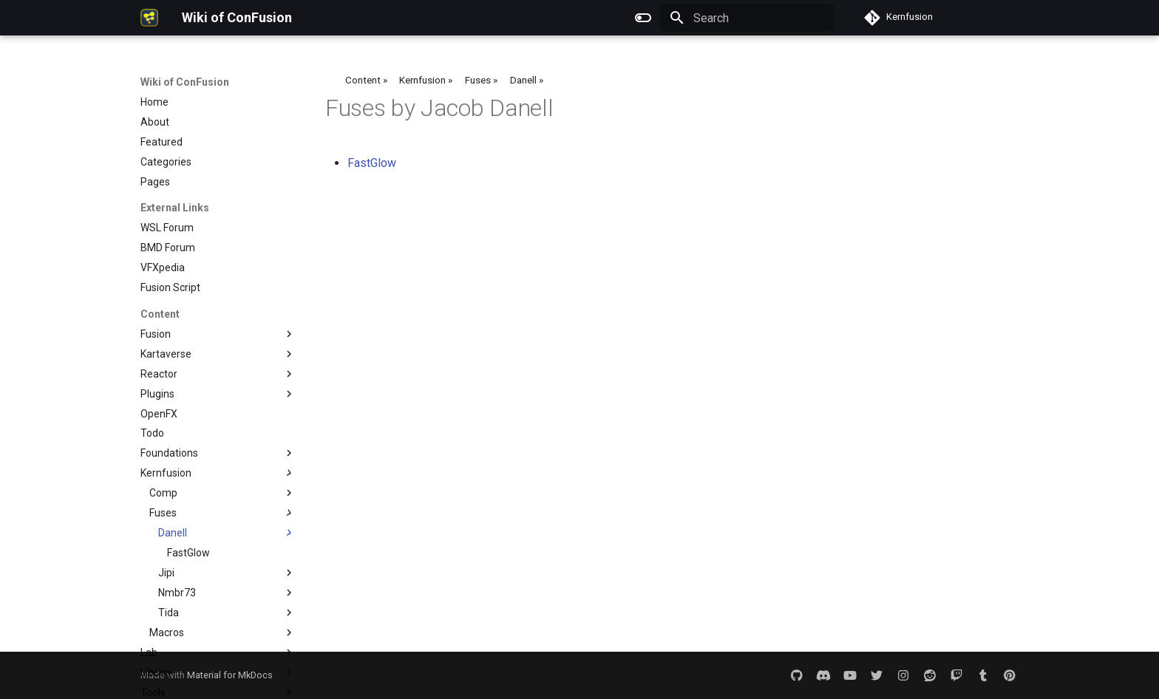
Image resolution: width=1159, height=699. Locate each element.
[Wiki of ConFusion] (149, 18)
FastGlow (371, 163)
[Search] (747, 17)
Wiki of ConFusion (184, 82)
